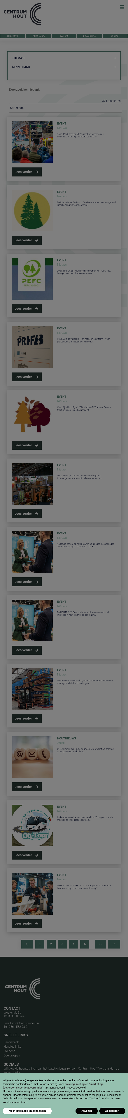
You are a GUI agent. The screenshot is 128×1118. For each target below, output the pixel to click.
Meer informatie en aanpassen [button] (27, 1110)
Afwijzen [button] (86, 1110)
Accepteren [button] (112, 1110)
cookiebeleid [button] (78, 1087)
